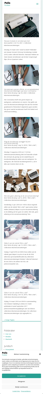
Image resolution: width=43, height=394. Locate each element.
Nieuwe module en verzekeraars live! (17, 41)
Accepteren (21, 376)
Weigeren (21, 381)
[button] (40, 354)
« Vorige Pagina (9, 320)
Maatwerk (8, 339)
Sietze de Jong (12, 93)
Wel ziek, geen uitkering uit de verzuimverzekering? (21, 196)
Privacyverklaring (26, 391)
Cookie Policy (16, 391)
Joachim (10, 43)
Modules (8, 337)
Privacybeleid (9, 349)
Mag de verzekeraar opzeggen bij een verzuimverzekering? (17, 142)
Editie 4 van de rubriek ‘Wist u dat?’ (16, 293)
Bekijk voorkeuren (21, 387)
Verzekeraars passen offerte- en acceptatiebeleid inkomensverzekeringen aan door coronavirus (21, 90)
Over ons (8, 334)
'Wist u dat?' (32, 145)
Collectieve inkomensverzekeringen (15, 148)
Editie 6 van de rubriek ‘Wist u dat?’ (16, 243)
